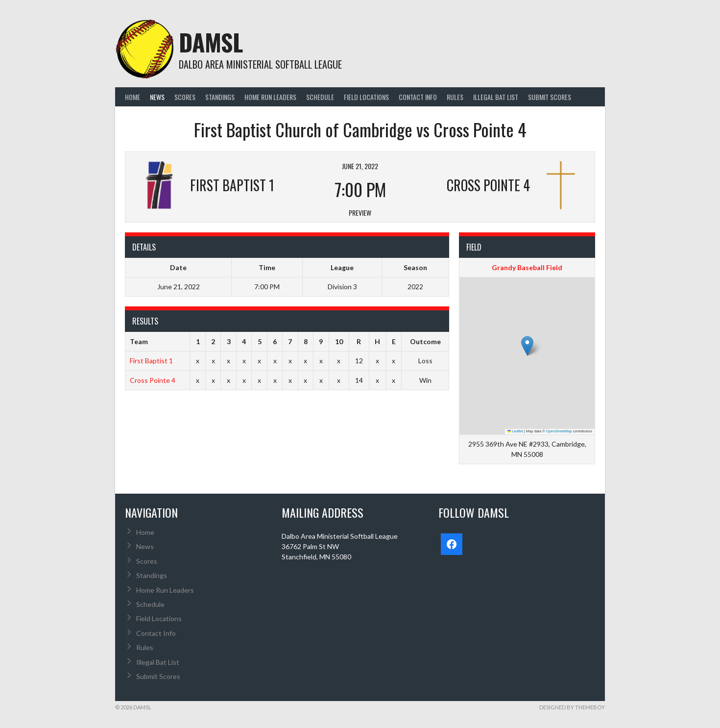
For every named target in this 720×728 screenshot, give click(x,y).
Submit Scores (549, 97)
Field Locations (366, 97)
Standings (220, 97)
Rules (455, 97)
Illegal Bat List (495, 97)
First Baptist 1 (151, 360)
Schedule (320, 97)
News (157, 97)
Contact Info (418, 97)
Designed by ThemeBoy (572, 707)
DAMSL (211, 42)
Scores (184, 97)
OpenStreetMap (559, 431)
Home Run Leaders (270, 97)
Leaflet (515, 431)
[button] (527, 346)
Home (132, 97)
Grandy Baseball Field (527, 267)
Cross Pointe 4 (152, 380)
